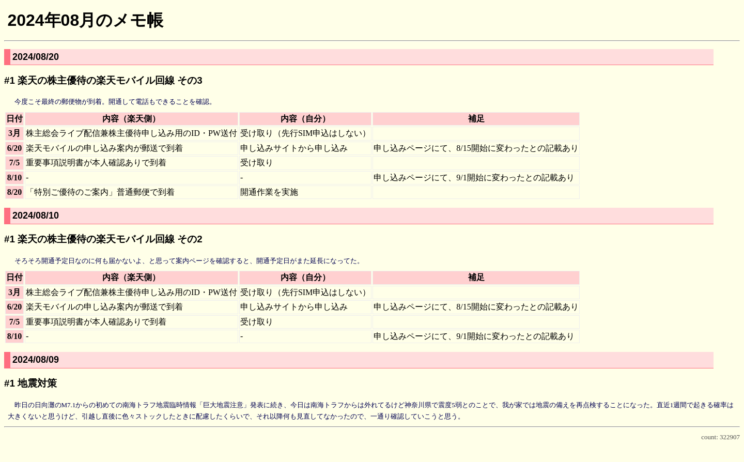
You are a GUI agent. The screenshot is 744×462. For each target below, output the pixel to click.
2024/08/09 (35, 360)
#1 (9, 80)
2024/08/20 (35, 57)
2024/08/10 (35, 215)
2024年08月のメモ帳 (85, 20)
